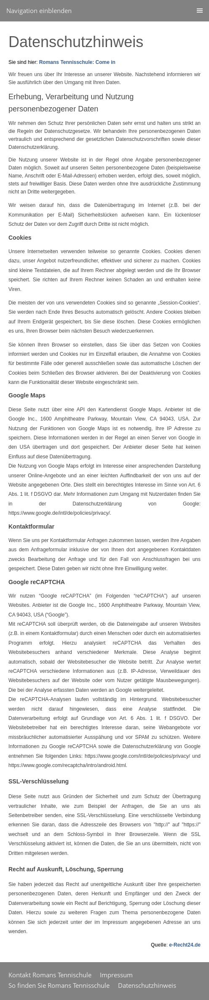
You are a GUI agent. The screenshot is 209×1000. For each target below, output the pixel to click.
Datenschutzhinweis (147, 985)
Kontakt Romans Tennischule (49, 975)
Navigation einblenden (39, 10)
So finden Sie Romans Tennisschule (59, 985)
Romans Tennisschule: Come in (77, 62)
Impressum (116, 975)
